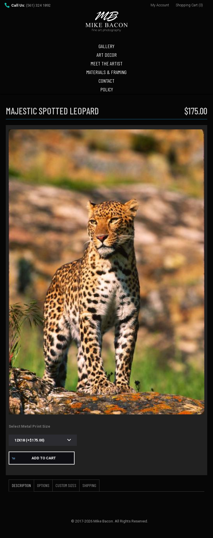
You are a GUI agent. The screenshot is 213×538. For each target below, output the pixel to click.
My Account (160, 5)
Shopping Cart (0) (189, 5)
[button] (42, 458)
